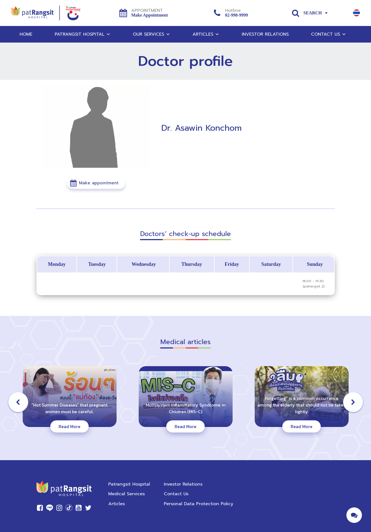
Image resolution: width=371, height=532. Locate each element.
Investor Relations (265, 34)
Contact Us (328, 34)
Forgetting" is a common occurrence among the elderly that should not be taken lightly (301, 405)
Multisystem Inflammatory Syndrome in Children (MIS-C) (185, 408)
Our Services (151, 34)
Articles (206, 34)
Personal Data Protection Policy (198, 503)
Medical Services (126, 494)
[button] (96, 183)
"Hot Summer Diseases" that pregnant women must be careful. (69, 408)
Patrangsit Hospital (82, 34)
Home (26, 34)
